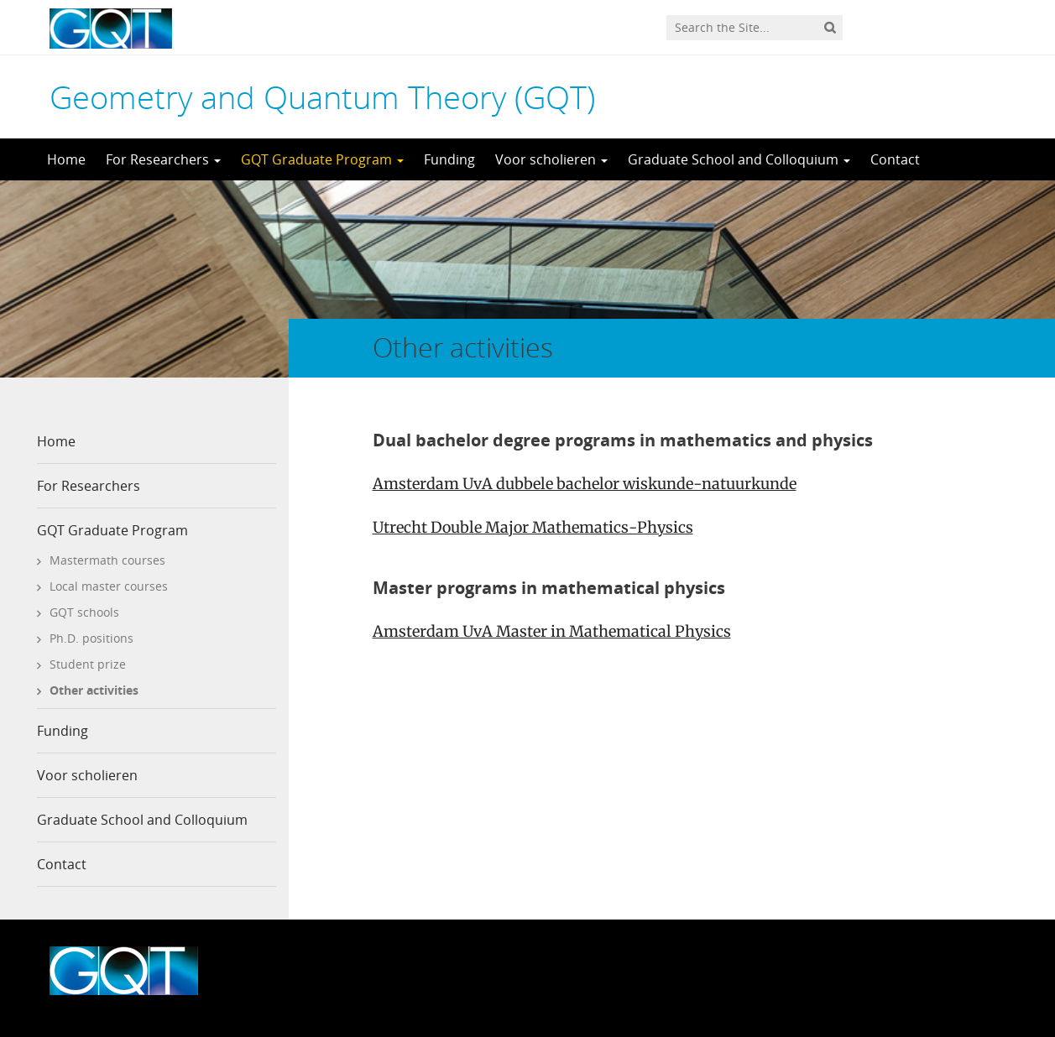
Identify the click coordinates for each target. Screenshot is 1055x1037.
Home (66, 159)
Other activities (94, 690)
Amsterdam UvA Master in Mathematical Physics (552, 631)
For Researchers (163, 159)
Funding (449, 159)
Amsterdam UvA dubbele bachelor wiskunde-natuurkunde (584, 483)
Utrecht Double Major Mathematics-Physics (533, 527)
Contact (895, 159)
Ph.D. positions (91, 638)
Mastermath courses (107, 560)
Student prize (88, 664)
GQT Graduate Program (322, 159)
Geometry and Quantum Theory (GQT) (322, 96)
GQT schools (84, 612)
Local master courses (109, 586)
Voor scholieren (551, 159)
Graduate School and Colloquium (739, 159)
